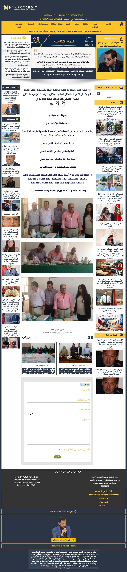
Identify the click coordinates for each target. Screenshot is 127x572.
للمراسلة (31, 24)
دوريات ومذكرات (57, 24)
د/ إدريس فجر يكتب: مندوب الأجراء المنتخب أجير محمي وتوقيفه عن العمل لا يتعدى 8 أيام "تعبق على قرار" (110, 343)
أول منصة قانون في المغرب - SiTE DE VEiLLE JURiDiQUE (63, 19)
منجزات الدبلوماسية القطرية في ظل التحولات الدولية (110, 309)
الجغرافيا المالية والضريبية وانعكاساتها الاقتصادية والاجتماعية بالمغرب (18, 75)
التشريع (108, 24)
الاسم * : (86, 390)
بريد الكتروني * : (83, 400)
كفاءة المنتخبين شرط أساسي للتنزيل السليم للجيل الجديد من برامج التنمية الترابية (16, 52)
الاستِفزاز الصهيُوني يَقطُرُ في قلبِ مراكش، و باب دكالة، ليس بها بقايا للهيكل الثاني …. (16, 69)
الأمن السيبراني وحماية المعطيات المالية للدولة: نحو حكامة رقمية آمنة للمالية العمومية (11, 259)
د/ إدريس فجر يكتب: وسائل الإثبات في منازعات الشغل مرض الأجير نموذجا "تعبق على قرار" (110, 371)
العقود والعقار (43, 24)
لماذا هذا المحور (23, 65)
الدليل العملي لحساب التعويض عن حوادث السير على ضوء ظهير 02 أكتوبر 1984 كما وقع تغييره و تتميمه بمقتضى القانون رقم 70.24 (110, 252)
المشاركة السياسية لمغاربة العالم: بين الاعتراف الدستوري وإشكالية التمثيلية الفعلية (10, 234)
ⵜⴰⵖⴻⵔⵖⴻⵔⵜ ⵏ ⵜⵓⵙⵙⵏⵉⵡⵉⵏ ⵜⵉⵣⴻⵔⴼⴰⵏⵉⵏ (63, 15)
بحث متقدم (110, 97)
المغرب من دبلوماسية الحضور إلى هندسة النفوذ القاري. (10, 281)
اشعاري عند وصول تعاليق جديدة (76, 449)
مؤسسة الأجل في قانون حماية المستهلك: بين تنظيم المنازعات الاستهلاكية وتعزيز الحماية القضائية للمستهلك (110, 282)
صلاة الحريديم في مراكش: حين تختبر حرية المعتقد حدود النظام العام (110, 44)
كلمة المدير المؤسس (110, 38)
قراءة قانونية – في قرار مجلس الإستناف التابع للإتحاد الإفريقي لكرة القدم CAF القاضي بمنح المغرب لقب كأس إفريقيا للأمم (11, 305)
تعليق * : (86, 419)
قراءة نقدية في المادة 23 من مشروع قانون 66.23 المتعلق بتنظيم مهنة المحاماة (10, 149)
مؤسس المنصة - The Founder (63, 511)
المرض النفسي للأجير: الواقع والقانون (110, 225)
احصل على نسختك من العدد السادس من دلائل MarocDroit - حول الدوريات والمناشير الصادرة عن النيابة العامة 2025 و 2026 (17, 44)
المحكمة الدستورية (10, 214)
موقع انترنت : (84, 410)
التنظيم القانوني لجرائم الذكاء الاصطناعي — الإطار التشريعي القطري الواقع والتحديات (110, 141)
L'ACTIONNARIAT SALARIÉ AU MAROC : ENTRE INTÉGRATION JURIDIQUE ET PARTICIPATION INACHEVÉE (11, 96)
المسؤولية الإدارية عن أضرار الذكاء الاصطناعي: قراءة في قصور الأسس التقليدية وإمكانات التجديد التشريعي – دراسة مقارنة (110, 197)
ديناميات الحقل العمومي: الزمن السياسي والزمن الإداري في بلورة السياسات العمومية (10, 331)
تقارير (68, 24)
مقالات (85, 24)
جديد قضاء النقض (18, 25)
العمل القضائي (95, 25)
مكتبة (76, 24)
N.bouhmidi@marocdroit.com (63, 546)
